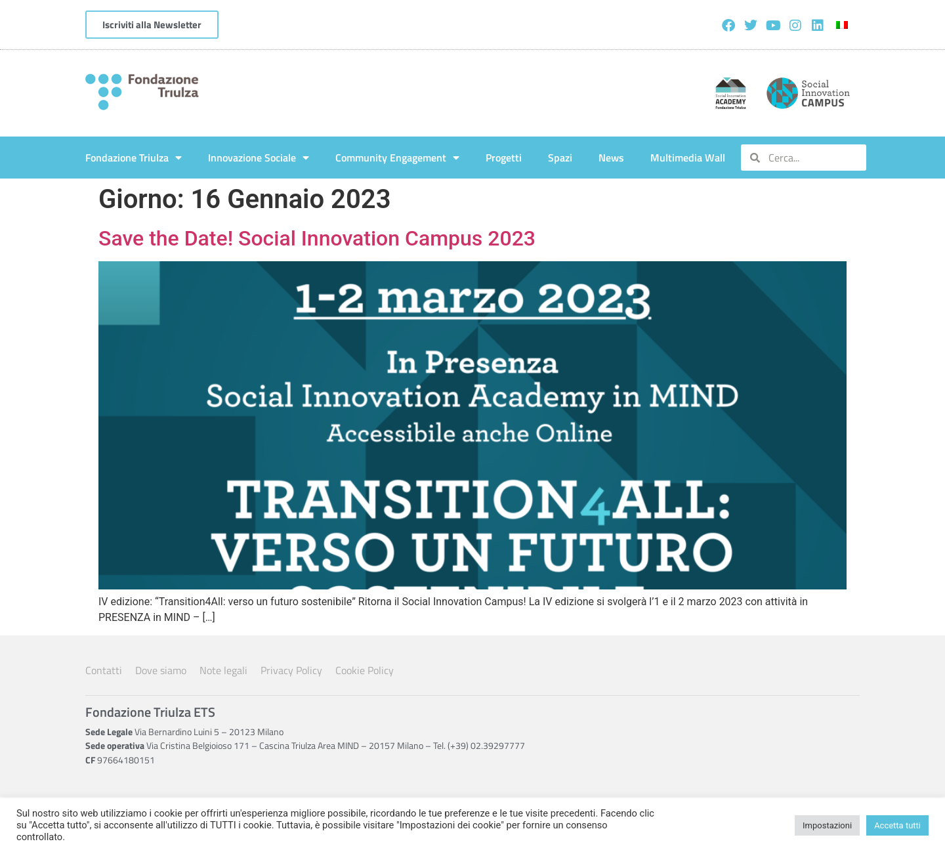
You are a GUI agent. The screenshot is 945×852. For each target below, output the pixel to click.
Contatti (103, 670)
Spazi (560, 157)
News (611, 157)
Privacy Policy (291, 670)
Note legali (223, 670)
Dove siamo (160, 670)
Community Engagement (397, 157)
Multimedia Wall (687, 157)
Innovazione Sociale (258, 157)
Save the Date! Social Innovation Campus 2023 (317, 238)
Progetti (504, 157)
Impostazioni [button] (827, 825)
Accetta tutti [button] (897, 825)
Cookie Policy (364, 670)
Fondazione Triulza (133, 157)
